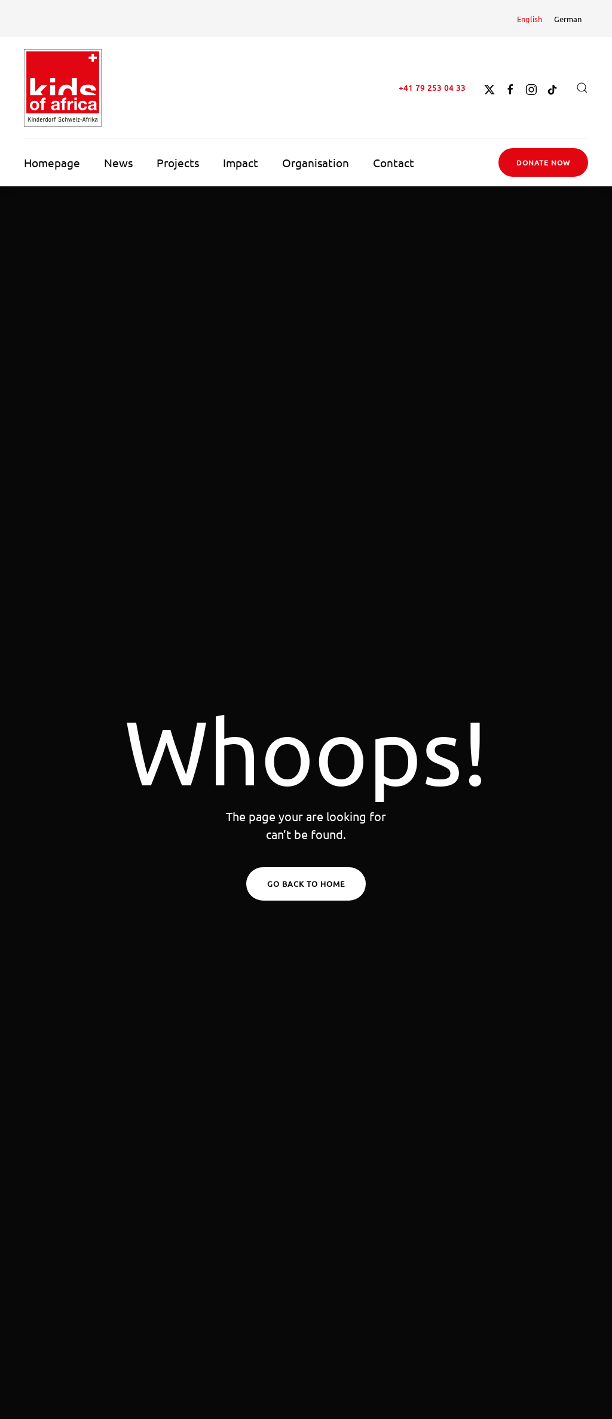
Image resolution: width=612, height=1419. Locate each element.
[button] (582, 88)
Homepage (52, 162)
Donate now (543, 162)
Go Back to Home (306, 884)
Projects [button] (178, 162)
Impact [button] (240, 162)
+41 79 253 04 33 (432, 87)
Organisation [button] (315, 162)
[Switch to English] (529, 18)
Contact (393, 162)
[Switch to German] (567, 18)
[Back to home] (63, 88)
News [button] (118, 162)
